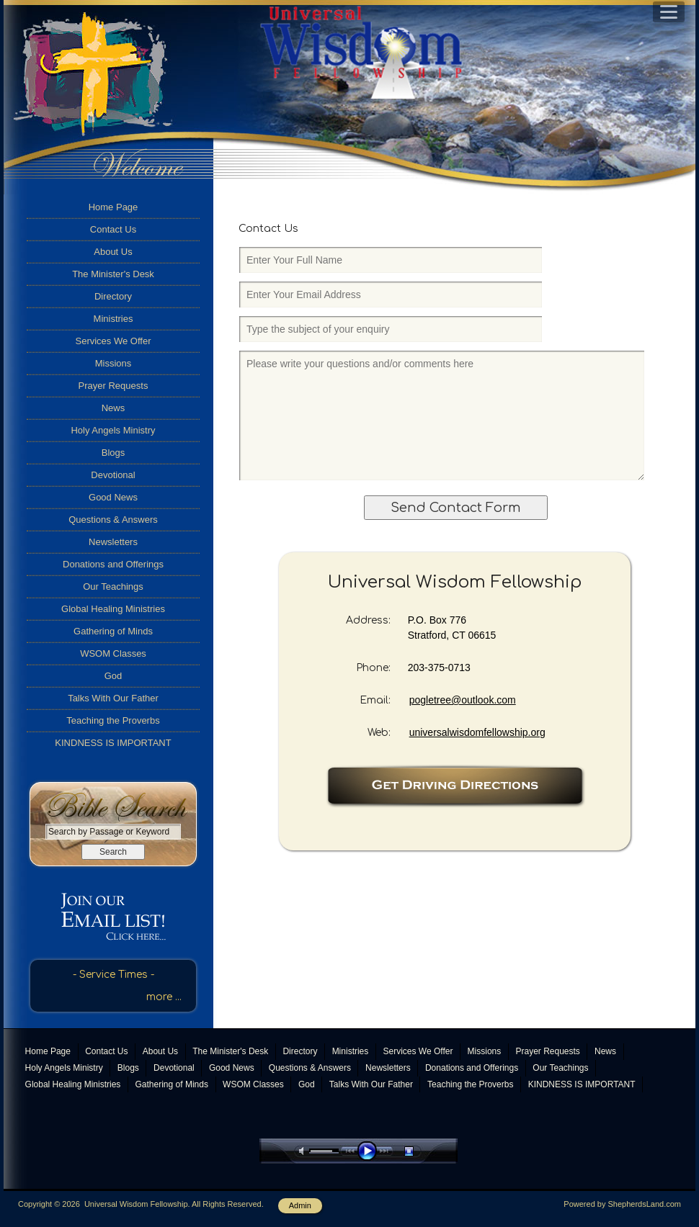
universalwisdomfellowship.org (477, 732)
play (370, 1151)
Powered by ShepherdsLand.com (622, 1204)
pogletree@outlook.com (462, 700)
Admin (300, 1205)
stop (421, 1151)
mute (304, 1151)
